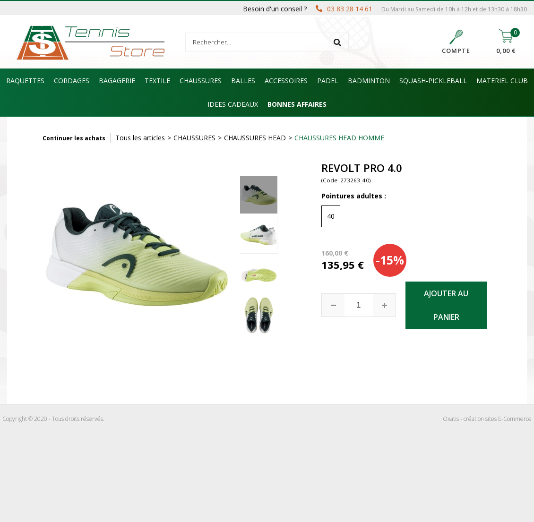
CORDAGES (71, 80)
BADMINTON (369, 80)
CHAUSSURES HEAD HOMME (339, 137)
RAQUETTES (25, 80)
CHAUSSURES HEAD (255, 137)
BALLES (243, 80)
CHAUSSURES (201, 80)
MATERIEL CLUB (502, 80)
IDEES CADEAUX (232, 104)
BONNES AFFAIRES (297, 104)
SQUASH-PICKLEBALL (433, 80)
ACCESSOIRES (286, 80)
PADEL (327, 80)
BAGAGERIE (117, 80)
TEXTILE (157, 80)
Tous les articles (140, 137)
